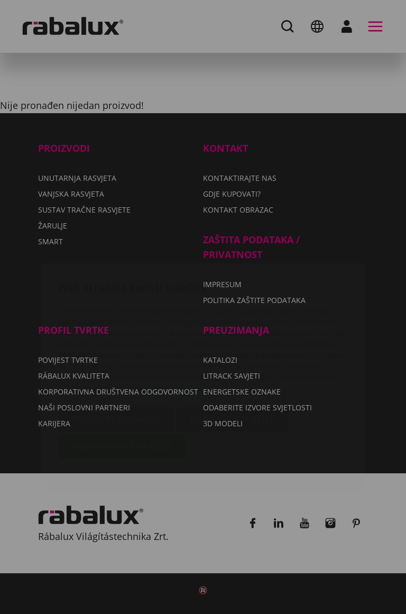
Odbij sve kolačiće (232, 357)
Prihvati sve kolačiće (121, 384)
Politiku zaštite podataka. (160, 326)
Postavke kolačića (116, 357)
